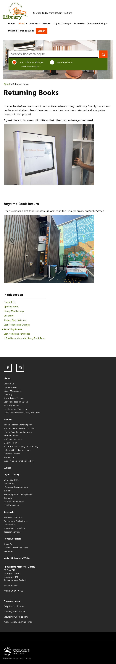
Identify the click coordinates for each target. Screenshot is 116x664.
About (21, 24)
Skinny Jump (9, 457)
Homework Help (97, 24)
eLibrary (7, 491)
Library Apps (9, 483)
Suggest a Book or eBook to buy (19, 461)
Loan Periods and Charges (17, 325)
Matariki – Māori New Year (16, 548)
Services (34, 24)
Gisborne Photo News (14, 502)
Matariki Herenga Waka (21, 31)
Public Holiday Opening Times (18, 622)
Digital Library (61, 24)
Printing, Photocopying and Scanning (21, 446)
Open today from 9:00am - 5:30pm (54, 13)
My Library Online (11, 480)
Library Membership (14, 311)
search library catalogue (28, 62)
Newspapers (9, 525)
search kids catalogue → (31, 66)
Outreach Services (12, 454)
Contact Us (9, 302)
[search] (53, 54)
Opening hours (11, 307)
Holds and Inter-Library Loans (17, 450)
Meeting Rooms (11, 443)
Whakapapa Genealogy (14, 528)
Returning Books (13, 329)
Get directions (11, 586)
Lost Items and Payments (17, 334)
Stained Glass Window (15, 320)
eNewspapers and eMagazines (18, 494)
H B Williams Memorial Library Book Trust (24, 338)
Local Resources (11, 505)
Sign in (41, 31)
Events (46, 24)
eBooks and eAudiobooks (16, 487)
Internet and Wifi (11, 435)
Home (11, 24)
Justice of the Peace (13, 439)
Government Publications (15, 521)
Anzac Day (8, 544)
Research (79, 24)
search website (61, 62)
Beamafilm (8, 498)
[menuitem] (11, 23)
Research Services (12, 532)
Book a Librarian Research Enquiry (19, 428)
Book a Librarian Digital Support (18, 425)
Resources (8, 551)
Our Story (8, 316)
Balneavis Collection (13, 517)
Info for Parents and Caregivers (18, 432)
